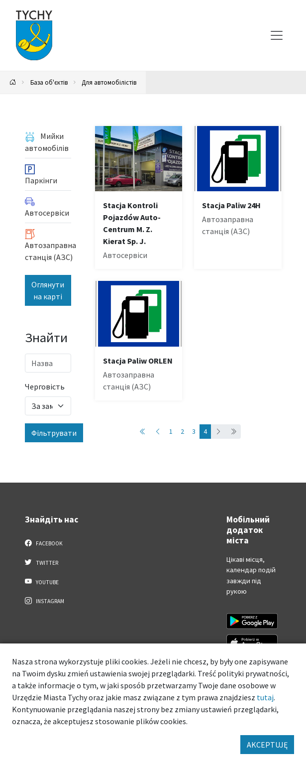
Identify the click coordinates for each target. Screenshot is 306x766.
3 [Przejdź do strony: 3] (194, 431)
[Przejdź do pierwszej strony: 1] (142, 431)
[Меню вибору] (276, 35)
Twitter (42, 562)
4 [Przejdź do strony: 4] (205, 431)
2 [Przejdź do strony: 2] (182, 431)
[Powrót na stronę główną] (12, 82)
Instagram (45, 600)
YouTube (42, 581)
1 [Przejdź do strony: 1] (171, 431)
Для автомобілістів (109, 82)
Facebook (44, 542)
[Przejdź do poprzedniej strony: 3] (157, 431)
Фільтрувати (54, 433)
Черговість (45, 386)
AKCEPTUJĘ (267, 745)
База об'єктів (49, 82)
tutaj (265, 697)
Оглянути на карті (47, 290)
